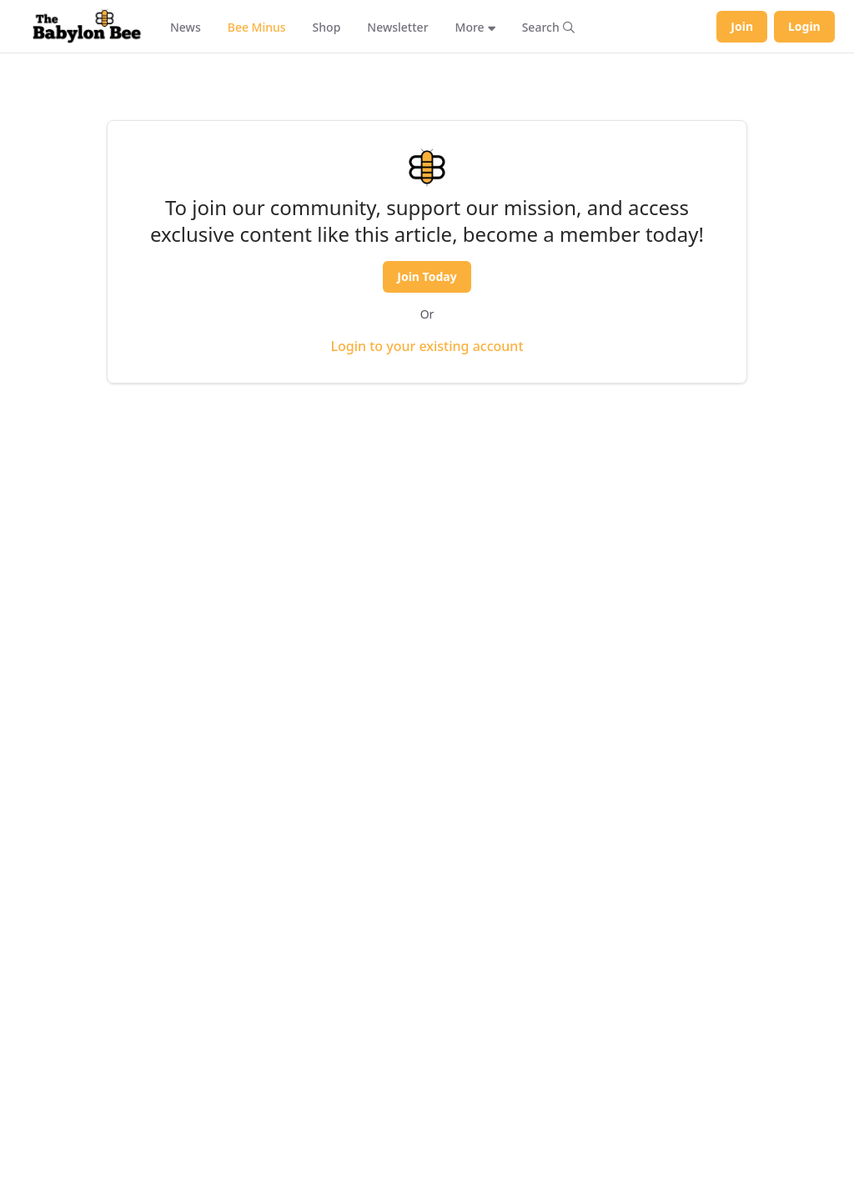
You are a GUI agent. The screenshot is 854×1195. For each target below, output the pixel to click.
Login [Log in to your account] (804, 26)
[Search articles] (548, 26)
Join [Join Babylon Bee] (742, 26)
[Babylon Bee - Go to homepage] (87, 27)
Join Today (426, 276)
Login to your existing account (426, 346)
